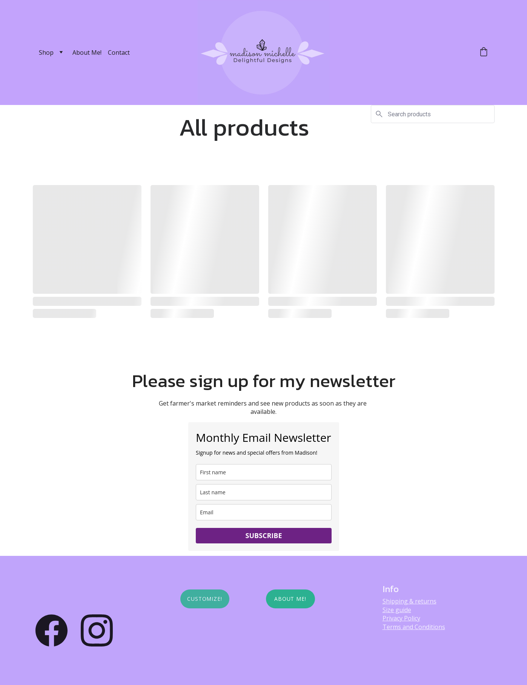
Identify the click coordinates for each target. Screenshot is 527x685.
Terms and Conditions (414, 627)
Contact (119, 52)
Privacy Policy (401, 618)
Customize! (205, 598)
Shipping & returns (409, 601)
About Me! (86, 52)
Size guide (397, 610)
